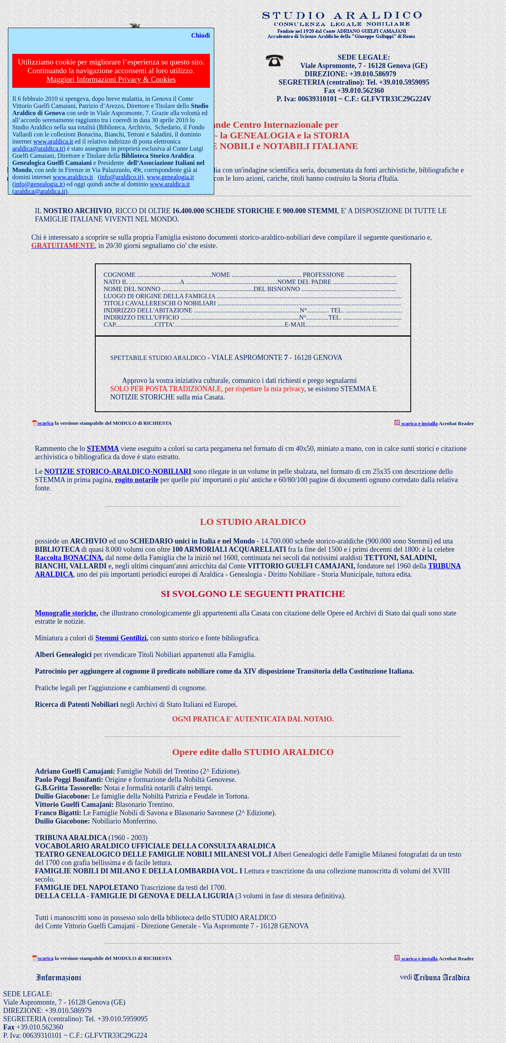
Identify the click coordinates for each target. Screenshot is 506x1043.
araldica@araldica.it (37, 148)
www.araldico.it (73, 177)
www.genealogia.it (170, 177)
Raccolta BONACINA (68, 558)
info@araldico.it (121, 177)
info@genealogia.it (38, 184)
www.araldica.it (53, 141)
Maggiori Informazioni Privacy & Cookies (111, 79)
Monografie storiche (65, 613)
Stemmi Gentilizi (120, 638)
